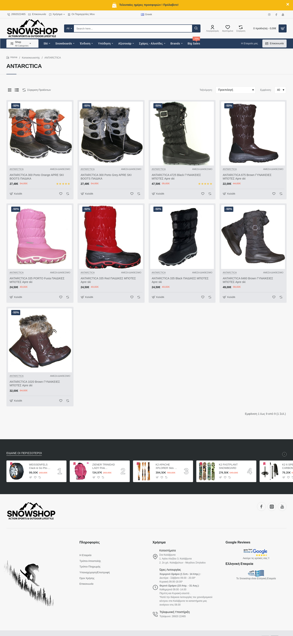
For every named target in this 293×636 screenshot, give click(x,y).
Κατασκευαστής (31, 57)
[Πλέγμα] (9, 90)
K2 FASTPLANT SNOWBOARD (228, 466)
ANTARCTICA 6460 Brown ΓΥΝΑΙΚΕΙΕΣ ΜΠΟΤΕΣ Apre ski (248, 280)
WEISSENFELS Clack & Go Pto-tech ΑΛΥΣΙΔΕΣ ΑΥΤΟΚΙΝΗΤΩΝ (38, 466)
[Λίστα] (17, 90)
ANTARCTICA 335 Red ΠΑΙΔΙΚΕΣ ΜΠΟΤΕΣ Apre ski (108, 280)
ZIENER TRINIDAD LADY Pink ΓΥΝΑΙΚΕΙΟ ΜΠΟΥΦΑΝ (103, 466)
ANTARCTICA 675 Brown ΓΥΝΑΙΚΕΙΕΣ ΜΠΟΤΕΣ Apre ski (247, 176)
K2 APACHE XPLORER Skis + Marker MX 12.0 (166, 466)
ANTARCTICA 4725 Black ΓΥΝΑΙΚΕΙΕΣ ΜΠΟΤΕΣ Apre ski (176, 176)
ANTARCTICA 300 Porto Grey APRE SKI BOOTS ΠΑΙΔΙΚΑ (106, 176)
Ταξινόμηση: (206, 90)
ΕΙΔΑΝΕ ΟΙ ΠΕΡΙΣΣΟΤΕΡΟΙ (24, 453)
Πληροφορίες (90, 542)
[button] (16, 193)
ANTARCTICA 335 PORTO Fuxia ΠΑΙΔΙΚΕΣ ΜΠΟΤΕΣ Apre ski (37, 280)
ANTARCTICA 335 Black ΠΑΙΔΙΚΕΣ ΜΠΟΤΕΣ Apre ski (180, 280)
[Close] (288, 4)
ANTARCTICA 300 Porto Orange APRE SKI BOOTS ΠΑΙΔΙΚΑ (37, 176)
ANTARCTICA (16, 169)
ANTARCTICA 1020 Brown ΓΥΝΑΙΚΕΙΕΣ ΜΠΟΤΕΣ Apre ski (35, 383)
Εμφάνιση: (265, 90)
